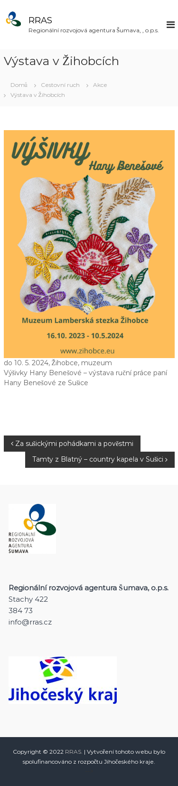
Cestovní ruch (60, 84)
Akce (100, 84)
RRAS (40, 20)
